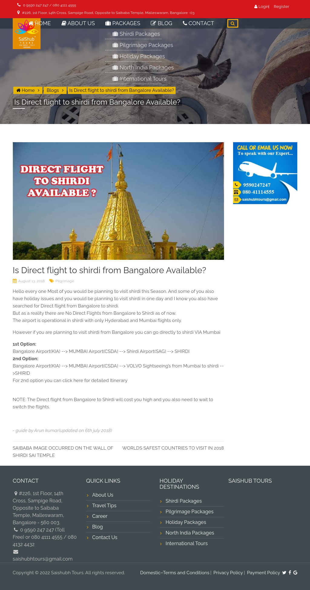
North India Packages (190, 533)
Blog (170, 27)
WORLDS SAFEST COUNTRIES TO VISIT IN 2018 (173, 448)
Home (67, 27)
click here (72, 380)
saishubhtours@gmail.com (43, 559)
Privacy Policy (228, 572)
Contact (202, 27)
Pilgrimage (64, 281)
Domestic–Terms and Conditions (174, 572)
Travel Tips (104, 505)
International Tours (187, 543)
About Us (99, 27)
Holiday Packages (186, 522)
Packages (137, 27)
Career (100, 516)
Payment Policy (263, 572)
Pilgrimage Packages (190, 512)
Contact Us (104, 537)
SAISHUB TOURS (250, 481)
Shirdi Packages (184, 501)
